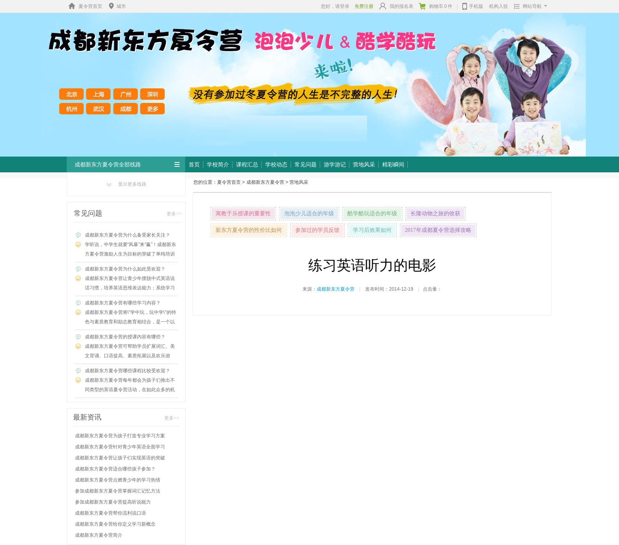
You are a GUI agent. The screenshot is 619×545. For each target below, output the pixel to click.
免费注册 (364, 6)
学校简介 (218, 164)
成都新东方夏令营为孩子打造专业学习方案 (120, 436)
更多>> (174, 214)
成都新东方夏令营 (265, 182)
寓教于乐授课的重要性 (243, 214)
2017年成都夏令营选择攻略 (438, 230)
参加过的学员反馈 (317, 230)
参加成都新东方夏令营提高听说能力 (113, 502)
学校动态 (276, 164)
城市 (116, 6)
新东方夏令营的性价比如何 (249, 230)
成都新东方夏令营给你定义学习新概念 (115, 524)
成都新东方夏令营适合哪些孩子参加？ (115, 469)
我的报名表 (396, 6)
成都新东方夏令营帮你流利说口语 (110, 513)
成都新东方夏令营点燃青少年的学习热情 (117, 480)
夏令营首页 (84, 6)
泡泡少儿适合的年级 (309, 214)
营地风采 (364, 164)
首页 (194, 164)
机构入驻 (498, 6)
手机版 (472, 5)
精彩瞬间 (393, 164)
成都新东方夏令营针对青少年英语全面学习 (120, 447)
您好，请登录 (335, 6)
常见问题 (305, 164)
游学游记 (335, 164)
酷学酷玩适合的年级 (372, 214)
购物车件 (435, 6)
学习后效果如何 (372, 230)
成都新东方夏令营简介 (98, 535)
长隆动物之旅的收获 (435, 214)
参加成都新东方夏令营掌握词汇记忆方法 (117, 491)
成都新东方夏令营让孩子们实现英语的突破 (120, 458)
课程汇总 (247, 164)
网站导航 (529, 6)
